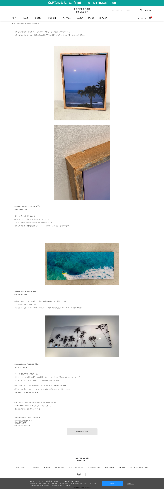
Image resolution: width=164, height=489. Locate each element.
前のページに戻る (82, 432)
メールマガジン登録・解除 (138, 467)
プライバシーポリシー (76, 467)
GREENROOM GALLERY (82, 10)
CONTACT (102, 18)
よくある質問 (34, 467)
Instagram (78, 474)
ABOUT (80, 18)
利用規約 (47, 467)
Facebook (86, 474)
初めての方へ (21, 467)
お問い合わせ (109, 467)
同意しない (130, 484)
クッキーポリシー (94, 467)
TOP (13, 23)
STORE (91, 18)
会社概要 (122, 467)
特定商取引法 (59, 467)
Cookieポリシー (56, 485)
